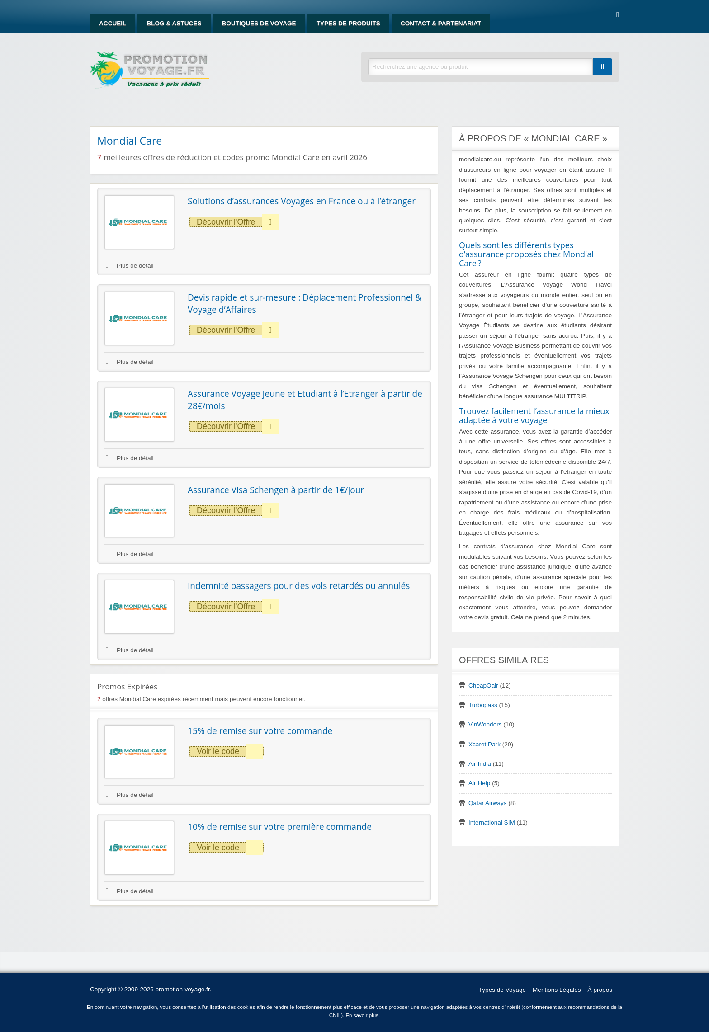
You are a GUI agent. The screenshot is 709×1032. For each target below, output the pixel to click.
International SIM (491, 822)
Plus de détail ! (131, 265)
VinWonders (485, 724)
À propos (600, 989)
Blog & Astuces (174, 23)
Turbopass (482, 705)
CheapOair (483, 685)
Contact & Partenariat (441, 23)
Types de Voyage (502, 989)
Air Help (479, 783)
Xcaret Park (484, 744)
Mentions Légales (557, 989)
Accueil (112, 23)
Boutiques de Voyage (259, 23)
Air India (479, 763)
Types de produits (348, 23)
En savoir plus (361, 1015)
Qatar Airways (487, 803)
